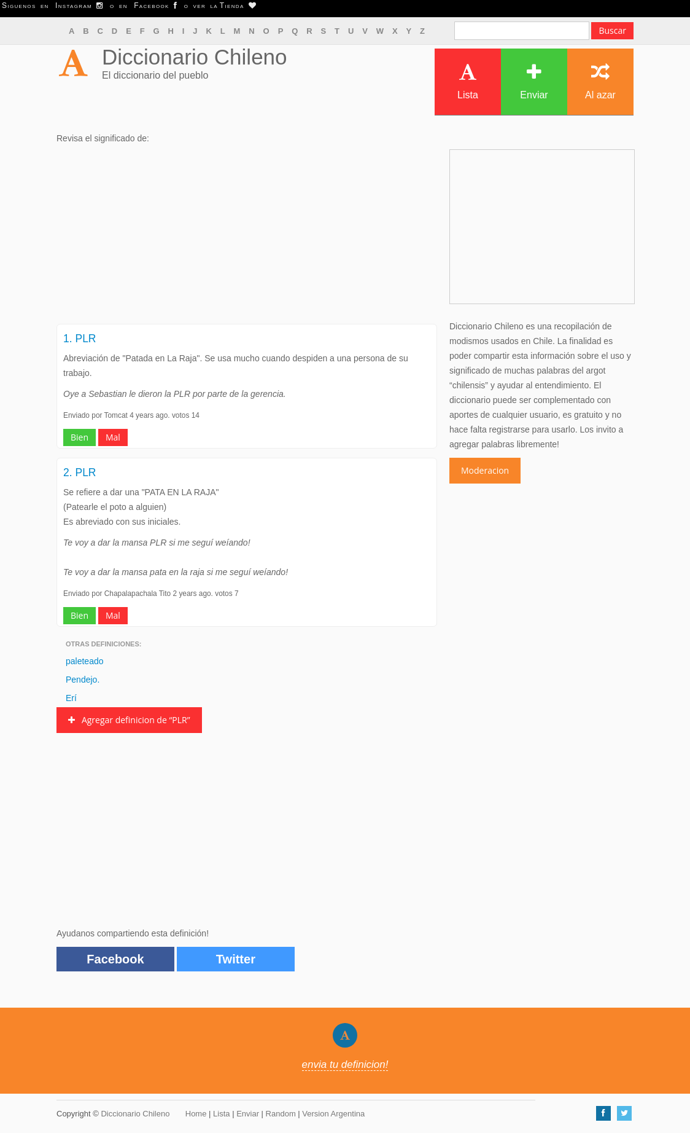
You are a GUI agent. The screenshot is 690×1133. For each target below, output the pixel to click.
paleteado (85, 661)
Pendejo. (82, 679)
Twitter (235, 959)
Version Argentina (333, 1113)
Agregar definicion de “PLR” (129, 720)
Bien (79, 437)
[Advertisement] (246, 238)
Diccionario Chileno (194, 57)
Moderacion (485, 470)
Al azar (600, 81)
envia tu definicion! (345, 1064)
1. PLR (79, 338)
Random (281, 1113)
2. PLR (79, 472)
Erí (71, 698)
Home (196, 1113)
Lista (467, 81)
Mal (113, 437)
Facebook (115, 959)
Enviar (534, 81)
